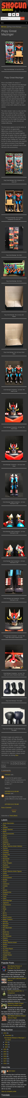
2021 (5, 1051)
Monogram (6, 934)
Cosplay (5, 886)
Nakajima (5, 842)
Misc (4, 930)
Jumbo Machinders (8, 823)
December (8, 1035)
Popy (4, 825)
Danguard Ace (7, 892)
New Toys (6, 861)
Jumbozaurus (7, 905)
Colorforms (6, 884)
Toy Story (5, 951)
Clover (5, 882)
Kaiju (4, 907)
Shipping (5, 940)
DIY (4, 888)
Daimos (5, 890)
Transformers (7, 953)
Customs (5, 840)
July (6, 1042)
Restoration (6, 867)
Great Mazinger (7, 900)
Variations (6, 875)
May (6, 1044)
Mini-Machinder (7, 928)
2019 (5, 1056)
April (6, 1047)
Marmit (5, 915)
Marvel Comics (7, 917)
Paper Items (6, 844)
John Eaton (11, 1071)
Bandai (5, 838)
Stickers (5, 944)
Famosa (5, 894)
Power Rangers (7, 863)
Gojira (4, 898)
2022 (5, 1049)
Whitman (5, 959)
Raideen (5, 938)
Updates (5, 827)
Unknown (7, 774)
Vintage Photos (7, 955)
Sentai (4, 869)
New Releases (7, 936)
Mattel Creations (7, 919)
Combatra (6, 852)
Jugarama (6, 902)
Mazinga (5, 921)
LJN (4, 911)
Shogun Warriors (8, 829)
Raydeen (5, 865)
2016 (5, 1063)
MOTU (5, 913)
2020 (5, 1054)
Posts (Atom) (13, 815)
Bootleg (5, 879)
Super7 (5, 835)
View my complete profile (8, 1091)
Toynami (5, 848)
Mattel (4, 831)
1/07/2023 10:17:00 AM (12, 804)
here (16, 755)
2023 (5, 1033)
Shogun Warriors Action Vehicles (12, 846)
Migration (5, 925)
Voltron (5, 957)
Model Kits (6, 932)
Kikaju (4, 909)
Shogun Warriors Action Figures (12, 871)
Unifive (5, 873)
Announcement (7, 877)
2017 (5, 1061)
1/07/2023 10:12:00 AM (12, 791)
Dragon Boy (6, 854)
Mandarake (6, 859)
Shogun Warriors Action (10, 942)
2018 (5, 1058)
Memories (6, 923)
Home (4, 26)
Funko (4, 896)
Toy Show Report (8, 948)
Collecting (6, 850)
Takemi (5, 946)
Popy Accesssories (8, 833)
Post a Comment (6, 807)
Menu (14, 22)
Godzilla (5, 856)
